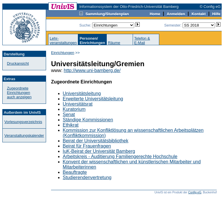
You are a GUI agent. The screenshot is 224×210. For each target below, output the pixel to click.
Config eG (194, 192)
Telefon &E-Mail (142, 40)
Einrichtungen (62, 52)
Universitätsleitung (82, 93)
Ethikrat (70, 125)
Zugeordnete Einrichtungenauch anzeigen (19, 92)
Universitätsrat (77, 104)
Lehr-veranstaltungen (63, 40)
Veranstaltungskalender (24, 135)
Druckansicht (18, 63)
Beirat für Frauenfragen (87, 146)
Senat (69, 114)
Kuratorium (74, 109)
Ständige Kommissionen (88, 119)
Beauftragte (75, 172)
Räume (114, 43)
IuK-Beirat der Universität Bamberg (99, 151)
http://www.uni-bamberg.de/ (92, 70)
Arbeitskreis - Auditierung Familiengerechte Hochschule (120, 156)
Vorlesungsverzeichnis (23, 122)
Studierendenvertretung (87, 177)
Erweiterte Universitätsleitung (93, 98)
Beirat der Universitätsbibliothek (95, 140)
